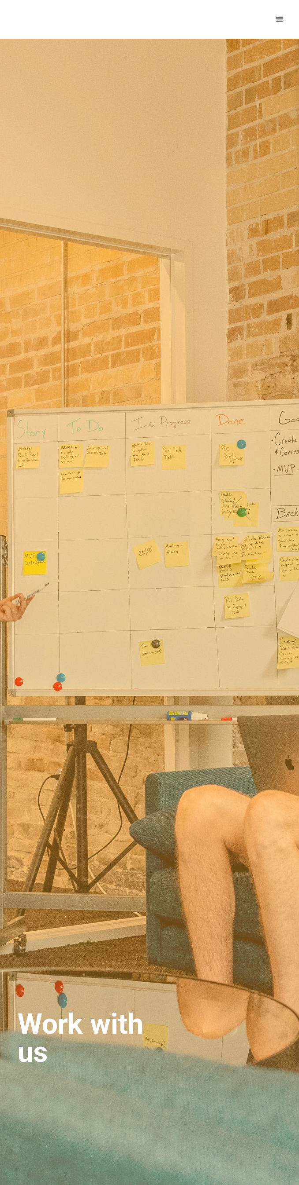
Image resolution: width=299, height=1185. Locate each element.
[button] (279, 19)
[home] (61, 19)
